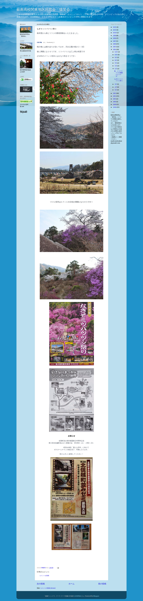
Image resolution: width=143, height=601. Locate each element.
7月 (116, 63)
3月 (116, 84)
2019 (114, 35)
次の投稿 (41, 583)
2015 (114, 47)
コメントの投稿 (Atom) (48, 588)
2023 (115, 30)
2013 (114, 93)
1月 (116, 90)
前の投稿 (102, 583)
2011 (114, 99)
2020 (115, 33)
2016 (114, 44)
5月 (116, 66)
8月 (116, 60)
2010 (114, 102)
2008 (115, 107)
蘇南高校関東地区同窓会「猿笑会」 (45, 9)
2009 (115, 104)
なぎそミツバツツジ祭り (118, 80)
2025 (115, 27)
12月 (116, 52)
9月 (116, 57)
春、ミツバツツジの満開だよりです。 (118, 73)
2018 (114, 38)
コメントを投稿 (44, 575)
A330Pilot (77, 596)
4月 (116, 69)
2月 (116, 87)
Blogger (96, 596)
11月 (116, 55)
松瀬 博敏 (39, 42)
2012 (114, 96)
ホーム (71, 583)
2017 (114, 41)
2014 (114, 49)
